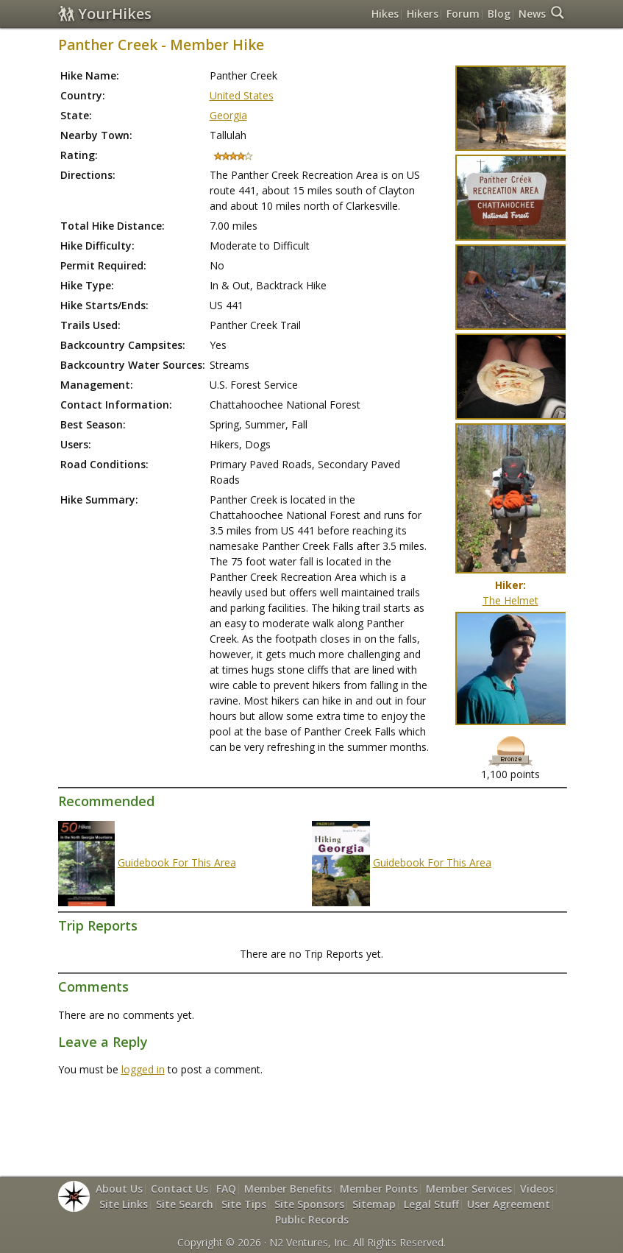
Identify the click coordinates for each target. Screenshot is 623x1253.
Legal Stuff (431, 1204)
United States (242, 95)
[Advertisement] (326, 1116)
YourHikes (105, 14)
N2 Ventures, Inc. (309, 1242)
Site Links (123, 1204)
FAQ (226, 1189)
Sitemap (374, 1204)
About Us (119, 1189)
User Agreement (508, 1204)
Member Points (379, 1189)
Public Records (312, 1219)
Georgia (228, 115)
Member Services (469, 1189)
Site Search (184, 1204)
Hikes (385, 14)
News (532, 14)
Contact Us (179, 1189)
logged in (143, 1069)
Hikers (422, 14)
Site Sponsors (309, 1204)
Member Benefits (288, 1189)
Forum (463, 14)
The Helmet (510, 600)
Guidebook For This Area (177, 862)
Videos (537, 1189)
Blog (499, 14)
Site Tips (243, 1204)
